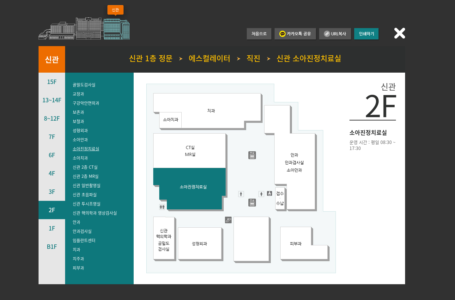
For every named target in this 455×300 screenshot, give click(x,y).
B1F (52, 246)
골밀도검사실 (84, 84)
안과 (76, 221)
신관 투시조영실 (86, 203)
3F (52, 191)
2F (52, 210)
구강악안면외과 (86, 102)
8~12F (52, 118)
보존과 (78, 112)
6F (52, 155)
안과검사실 (82, 231)
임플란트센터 (84, 240)
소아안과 (80, 139)
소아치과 (80, 157)
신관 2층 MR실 (86, 176)
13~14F (51, 100)
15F (52, 81)
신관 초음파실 (85, 194)
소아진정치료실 (86, 148)
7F (52, 136)
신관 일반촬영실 (86, 185)
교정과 (78, 93)
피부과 (78, 267)
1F (52, 228)
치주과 (78, 258)
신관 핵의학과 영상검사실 (95, 212)
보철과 (78, 121)
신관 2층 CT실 (85, 167)
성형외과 (80, 130)
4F (52, 173)
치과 (76, 249)
